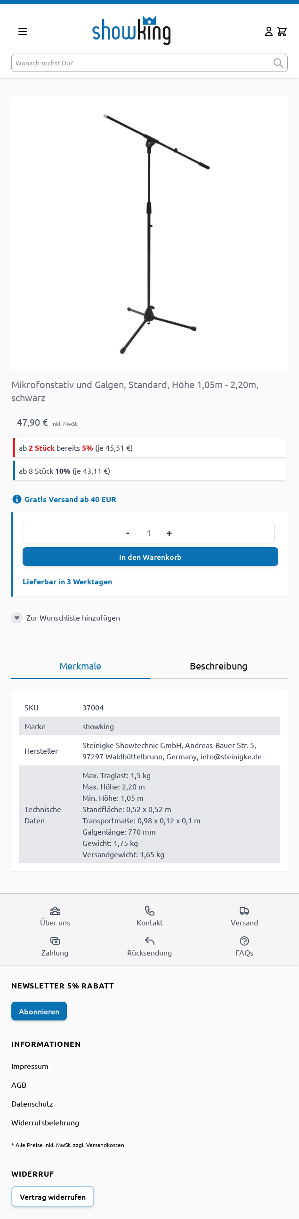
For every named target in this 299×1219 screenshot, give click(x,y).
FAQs (244, 946)
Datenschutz (32, 1103)
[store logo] (147, 29)
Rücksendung (149, 946)
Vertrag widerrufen (53, 1196)
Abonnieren (39, 1011)
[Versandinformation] (17, 499)
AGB (18, 1084)
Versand (244, 916)
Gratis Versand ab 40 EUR (63, 499)
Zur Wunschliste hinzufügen (73, 617)
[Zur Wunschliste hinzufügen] (17, 617)
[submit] (278, 63)
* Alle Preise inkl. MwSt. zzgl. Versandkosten (67, 1144)
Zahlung (54, 946)
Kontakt (150, 916)
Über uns (55, 916)
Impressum (29, 1065)
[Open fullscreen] (149, 233)
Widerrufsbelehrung (45, 1122)
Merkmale (80, 665)
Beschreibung (219, 665)
